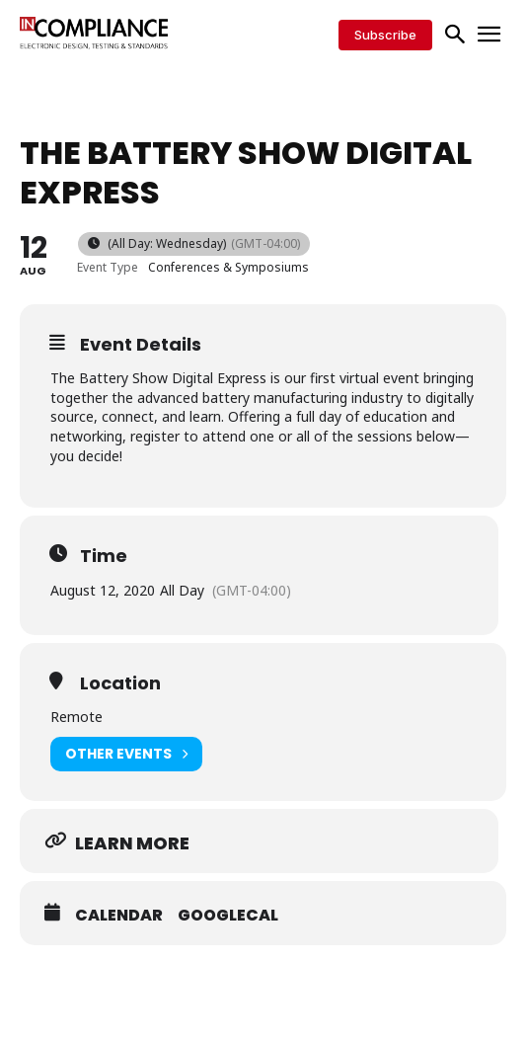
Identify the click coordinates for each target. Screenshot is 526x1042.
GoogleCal (228, 915)
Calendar (119, 915)
